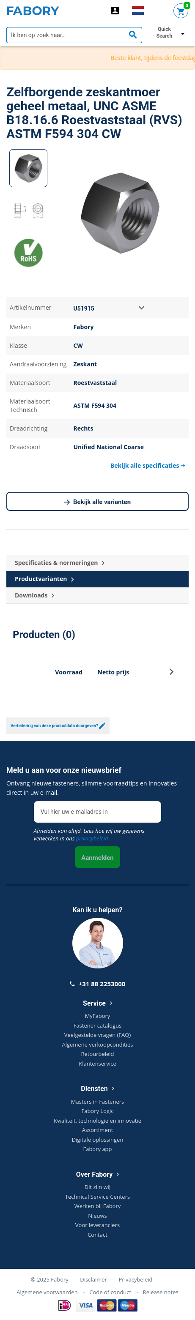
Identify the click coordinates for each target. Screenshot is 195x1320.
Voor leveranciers (97, 1225)
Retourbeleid (97, 1054)
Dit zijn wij (97, 1187)
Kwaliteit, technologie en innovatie (97, 1120)
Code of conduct (110, 1292)
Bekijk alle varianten (97, 502)
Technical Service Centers (97, 1196)
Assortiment (97, 1130)
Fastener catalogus (98, 1025)
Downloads (34, 595)
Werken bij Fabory (97, 1206)
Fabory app (97, 1149)
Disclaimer (93, 1279)
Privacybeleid (136, 1279)
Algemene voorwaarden (46, 1292)
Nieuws (97, 1215)
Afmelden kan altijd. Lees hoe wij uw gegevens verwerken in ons (89, 834)
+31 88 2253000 (98, 983)
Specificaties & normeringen (59, 563)
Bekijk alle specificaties (147, 465)
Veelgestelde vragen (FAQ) (97, 1035)
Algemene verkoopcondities (97, 1044)
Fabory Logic (97, 1111)
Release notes (161, 1292)
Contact (97, 1234)
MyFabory (97, 1016)
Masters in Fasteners (97, 1101)
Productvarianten (44, 579)
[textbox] (74, 35)
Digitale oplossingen (98, 1139)
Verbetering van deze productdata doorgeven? (58, 726)
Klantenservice (97, 1063)
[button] (171, 674)
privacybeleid (92, 838)
